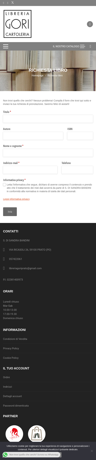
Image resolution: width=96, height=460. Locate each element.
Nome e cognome (17, 146)
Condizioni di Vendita (15, 339)
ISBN (69, 129)
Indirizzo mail (16, 163)
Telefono (66, 163)
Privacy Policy (11, 348)
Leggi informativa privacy (16, 199)
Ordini (6, 377)
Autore (6, 129)
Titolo (11, 112)
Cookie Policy (11, 357)
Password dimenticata (16, 405)
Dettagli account (12, 396)
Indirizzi (7, 386)
